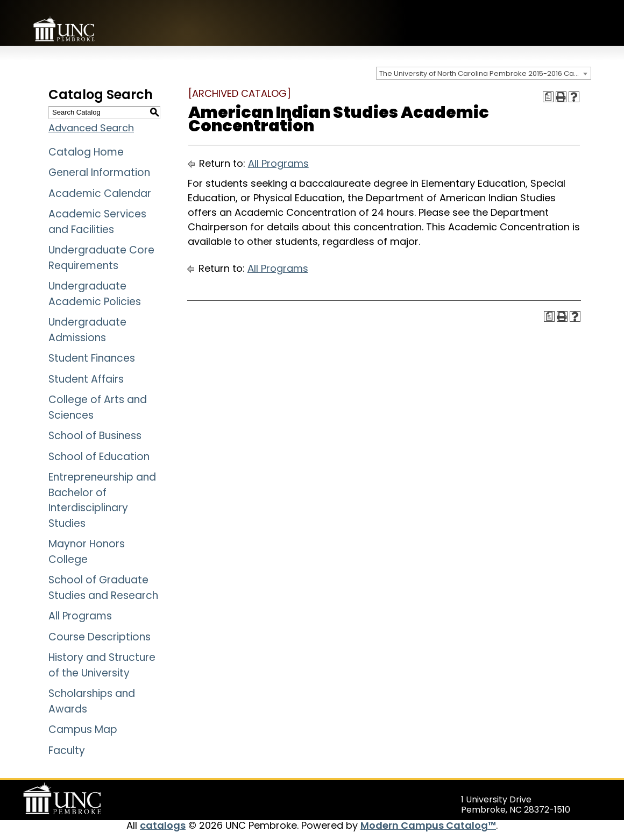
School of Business (94, 435)
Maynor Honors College (86, 552)
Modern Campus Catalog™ (428, 825)
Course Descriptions (99, 637)
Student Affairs (86, 379)
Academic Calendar (99, 193)
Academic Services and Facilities (97, 222)
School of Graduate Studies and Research (103, 588)
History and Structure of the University (101, 665)
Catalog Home (86, 152)
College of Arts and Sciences (97, 407)
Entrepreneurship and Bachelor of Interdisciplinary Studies (102, 500)
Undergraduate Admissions (87, 330)
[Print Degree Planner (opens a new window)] (548, 96)
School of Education (99, 456)
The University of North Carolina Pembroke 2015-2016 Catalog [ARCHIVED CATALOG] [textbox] (485, 73)
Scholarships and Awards (91, 701)
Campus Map (82, 729)
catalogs (163, 825)
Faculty (66, 750)
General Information (99, 172)
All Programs (80, 616)
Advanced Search (91, 128)
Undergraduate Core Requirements (101, 258)
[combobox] (483, 73)
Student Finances (91, 358)
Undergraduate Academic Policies (94, 294)
